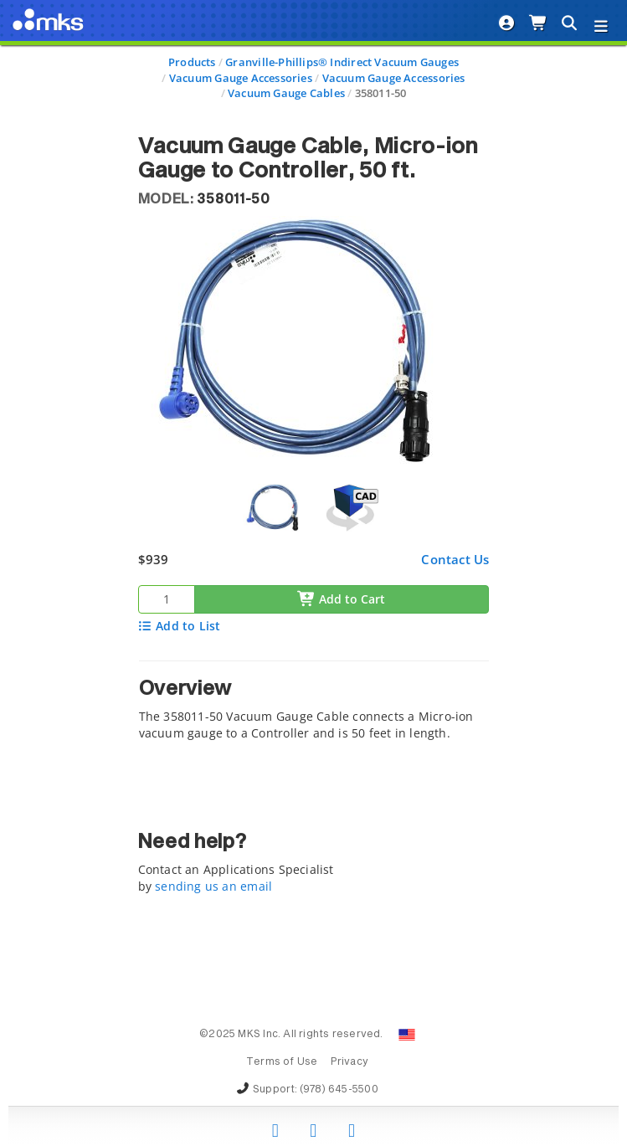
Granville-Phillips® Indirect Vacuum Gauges (342, 61)
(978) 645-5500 (339, 1090)
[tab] (314, 705)
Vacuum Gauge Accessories (240, 77)
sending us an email (213, 886)
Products (192, 61)
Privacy (349, 1062)
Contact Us (455, 559)
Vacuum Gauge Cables (286, 92)
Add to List (179, 626)
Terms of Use (282, 1062)
